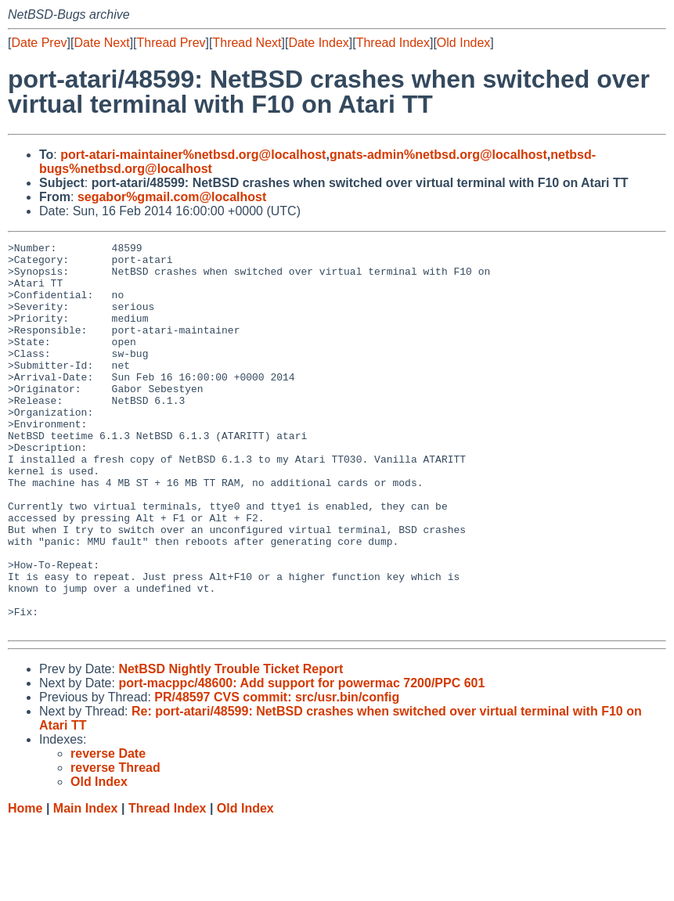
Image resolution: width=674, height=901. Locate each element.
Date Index (318, 42)
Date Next (101, 42)
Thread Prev (171, 42)
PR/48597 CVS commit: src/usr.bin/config (276, 774)
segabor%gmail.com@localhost (171, 197)
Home (25, 885)
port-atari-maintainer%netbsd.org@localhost (193, 154)
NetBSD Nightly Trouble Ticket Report (230, 746)
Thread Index (393, 42)
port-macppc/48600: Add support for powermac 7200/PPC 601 (301, 760)
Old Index (463, 42)
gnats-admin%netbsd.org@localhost (438, 154)
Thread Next (246, 42)
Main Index (85, 885)
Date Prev (39, 42)
